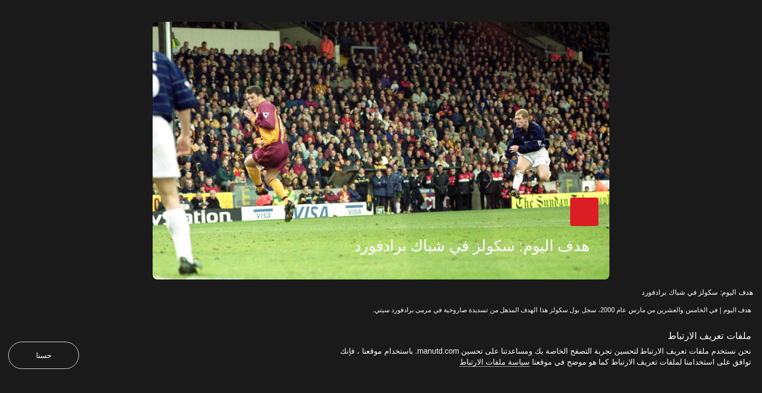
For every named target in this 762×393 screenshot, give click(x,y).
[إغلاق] (6, 6)
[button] (584, 212)
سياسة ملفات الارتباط (494, 362)
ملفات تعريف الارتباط (709, 336)
